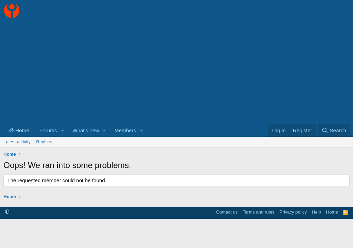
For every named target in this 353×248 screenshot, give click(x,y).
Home (19, 130)
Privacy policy (293, 212)
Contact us (227, 212)
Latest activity (17, 141)
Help (316, 212)
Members (125, 130)
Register (44, 141)
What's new (85, 130)
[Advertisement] (176, 72)
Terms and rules (258, 212)
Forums (48, 130)
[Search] (334, 130)
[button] (62, 130)
